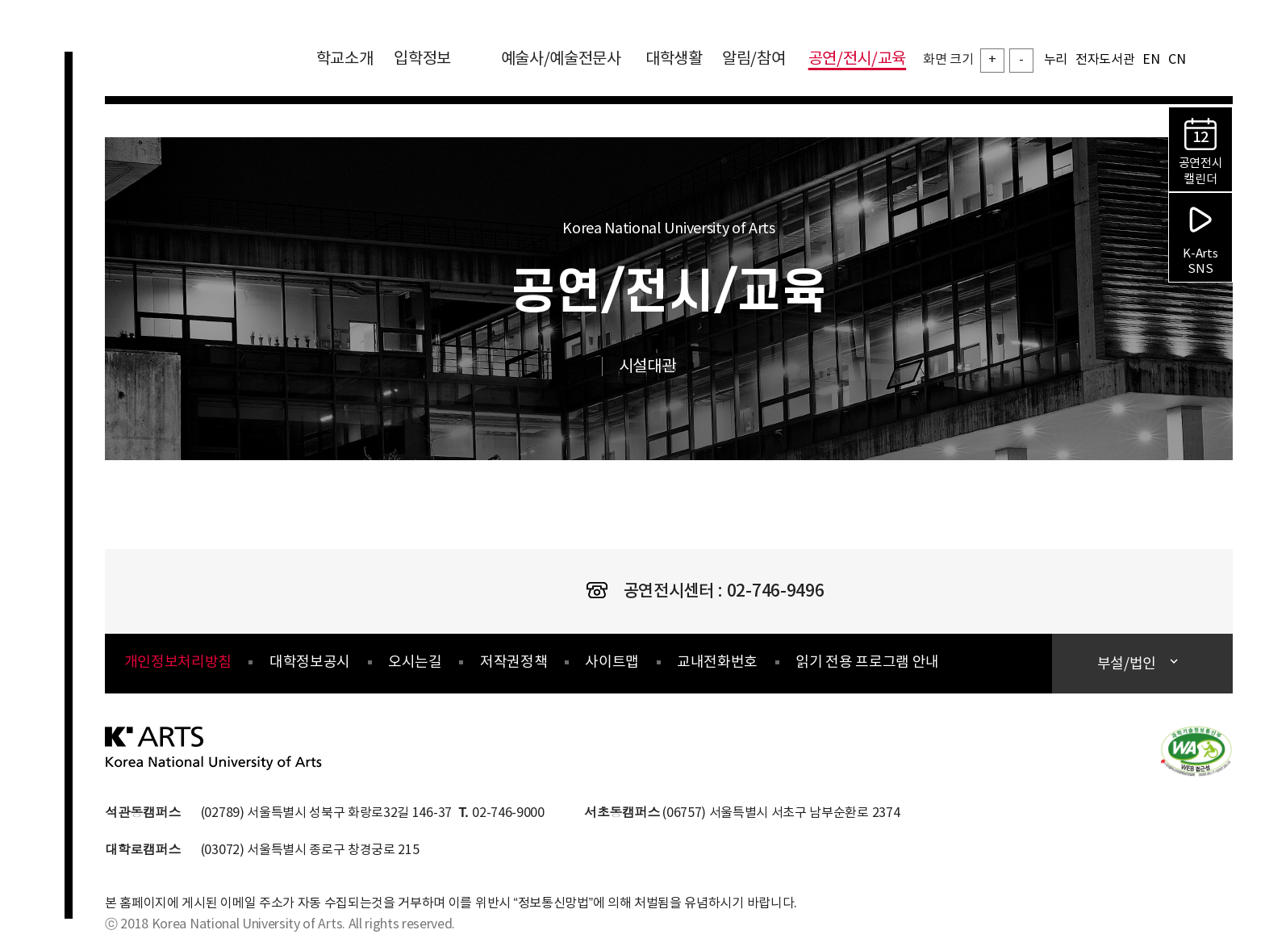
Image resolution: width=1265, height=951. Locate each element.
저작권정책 (513, 662)
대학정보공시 (309, 662)
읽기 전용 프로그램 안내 (867, 662)
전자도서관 (1104, 59)
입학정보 (434, 59)
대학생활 (674, 59)
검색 (1220, 56)
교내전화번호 (717, 662)
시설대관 (664, 367)
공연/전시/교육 (857, 59)
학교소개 (345, 59)
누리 (1055, 59)
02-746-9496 (775, 591)
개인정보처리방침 (178, 662)
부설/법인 (1128, 664)
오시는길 (415, 662)
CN (1176, 59)
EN (1150, 59)
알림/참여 (753, 59)
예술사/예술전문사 (561, 59)
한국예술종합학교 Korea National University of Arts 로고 (202, 68)
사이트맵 (612, 662)
